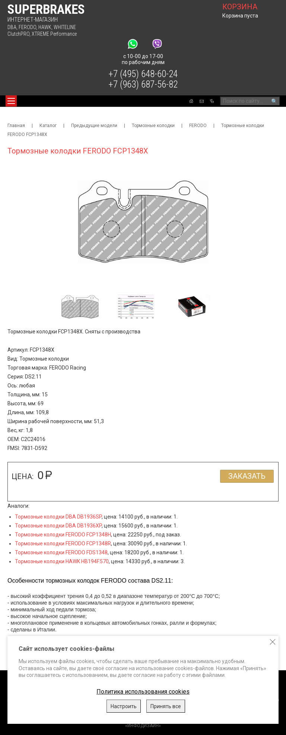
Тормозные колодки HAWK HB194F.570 (62, 561)
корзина (239, 7)
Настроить (124, 706)
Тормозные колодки (153, 125)
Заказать (247, 476)
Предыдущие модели (94, 125)
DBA (11, 27)
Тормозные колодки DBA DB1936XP (58, 526)
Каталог (48, 125)
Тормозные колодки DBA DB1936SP (58, 517)
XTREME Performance (54, 34)
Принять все (165, 706)
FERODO (27, 27)
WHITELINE (65, 27)
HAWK (44, 27)
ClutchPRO (18, 34)
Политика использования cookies (143, 691)
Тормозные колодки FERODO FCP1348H (63, 535)
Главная (16, 125)
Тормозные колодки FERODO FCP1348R (63, 544)
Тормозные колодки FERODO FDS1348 (61, 552)
